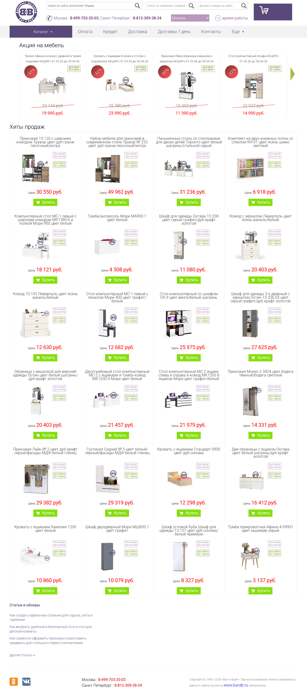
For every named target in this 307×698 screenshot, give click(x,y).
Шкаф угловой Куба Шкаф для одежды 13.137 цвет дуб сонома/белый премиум (188, 530)
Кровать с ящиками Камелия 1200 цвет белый (45, 529)
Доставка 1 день (174, 31)
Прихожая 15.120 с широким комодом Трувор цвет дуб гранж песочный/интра (45, 142)
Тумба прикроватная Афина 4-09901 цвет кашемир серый (260, 529)
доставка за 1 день (74, 68)
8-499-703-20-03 (84, 18)
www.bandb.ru (236, 685)
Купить (48, 202)
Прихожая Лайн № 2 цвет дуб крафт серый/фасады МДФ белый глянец (45, 451)
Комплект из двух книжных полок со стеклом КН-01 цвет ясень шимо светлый (260, 142)
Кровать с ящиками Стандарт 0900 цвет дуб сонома (188, 451)
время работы (235, 18)
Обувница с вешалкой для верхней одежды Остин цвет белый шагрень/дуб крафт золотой (45, 375)
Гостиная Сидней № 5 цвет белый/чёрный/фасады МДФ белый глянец (117, 451)
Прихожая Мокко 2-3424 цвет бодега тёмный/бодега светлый (260, 373)
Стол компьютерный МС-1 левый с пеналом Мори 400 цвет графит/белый (117, 297)
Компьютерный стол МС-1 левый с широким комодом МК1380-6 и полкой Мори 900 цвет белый (45, 220)
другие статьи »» (22, 655)
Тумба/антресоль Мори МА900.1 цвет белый (117, 218)
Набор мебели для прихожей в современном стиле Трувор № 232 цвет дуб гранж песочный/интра (117, 142)
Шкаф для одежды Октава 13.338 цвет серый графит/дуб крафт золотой (188, 220)
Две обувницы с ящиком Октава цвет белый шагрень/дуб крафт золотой (260, 453)
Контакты (211, 31)
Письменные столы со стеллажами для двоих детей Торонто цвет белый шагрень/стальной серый (189, 142)
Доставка (137, 31)
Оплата (85, 31)
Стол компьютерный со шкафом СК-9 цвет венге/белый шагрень (189, 296)
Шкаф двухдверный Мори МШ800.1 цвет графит (117, 529)
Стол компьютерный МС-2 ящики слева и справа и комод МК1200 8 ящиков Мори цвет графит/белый (189, 375)
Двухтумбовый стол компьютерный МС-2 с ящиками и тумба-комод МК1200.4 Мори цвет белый (117, 375)
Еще (236, 31)
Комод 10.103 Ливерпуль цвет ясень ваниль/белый (45, 296)
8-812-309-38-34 (147, 18)
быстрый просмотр (59, 155)
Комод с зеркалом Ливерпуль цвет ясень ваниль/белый (261, 218)
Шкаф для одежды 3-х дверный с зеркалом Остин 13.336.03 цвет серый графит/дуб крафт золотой (260, 297)
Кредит (110, 31)
